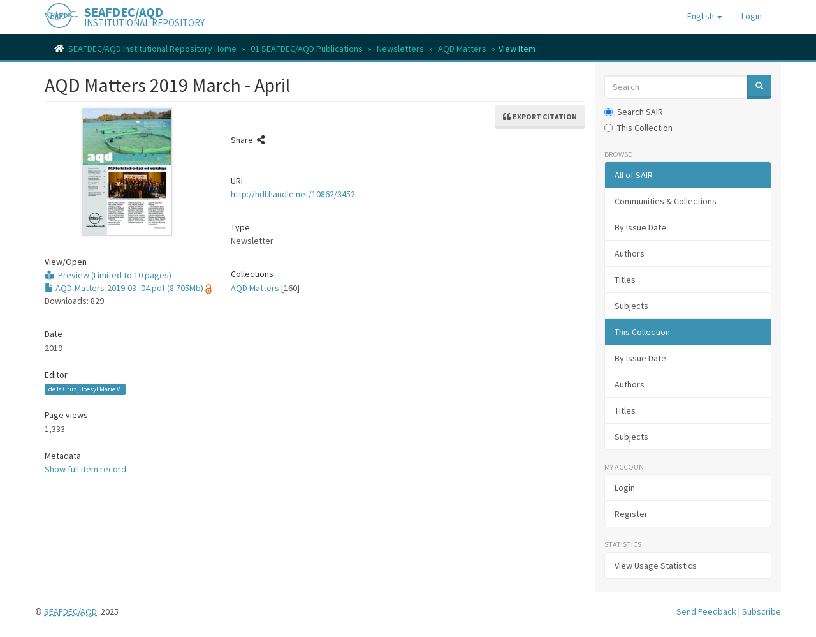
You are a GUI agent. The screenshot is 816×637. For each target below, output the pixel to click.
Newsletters (400, 48)
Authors (630, 253)
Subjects (631, 305)
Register (631, 514)
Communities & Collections (666, 201)
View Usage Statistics (656, 565)
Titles (625, 279)
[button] (705, 16)
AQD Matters (462, 48)
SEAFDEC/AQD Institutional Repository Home (152, 48)
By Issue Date (640, 227)
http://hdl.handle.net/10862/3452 (293, 194)
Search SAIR (633, 111)
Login (625, 487)
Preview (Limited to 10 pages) (108, 275)
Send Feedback (706, 611)
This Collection (638, 127)
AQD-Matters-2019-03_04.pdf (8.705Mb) (124, 288)
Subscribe (761, 611)
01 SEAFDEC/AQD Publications (307, 48)
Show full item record (85, 469)
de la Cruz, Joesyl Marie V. (84, 389)
